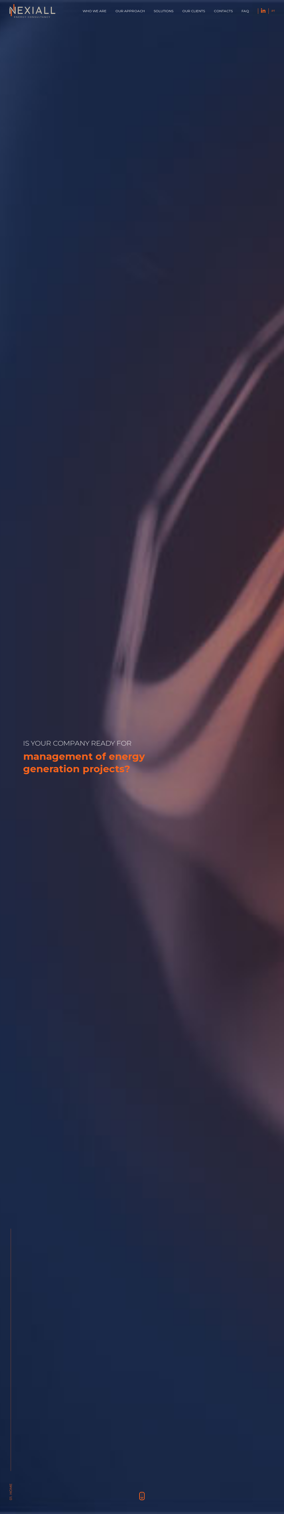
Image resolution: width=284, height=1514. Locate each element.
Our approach (130, 11)
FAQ (245, 11)
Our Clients (193, 11)
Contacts (223, 11)
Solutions (163, 11)
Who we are (94, 11)
